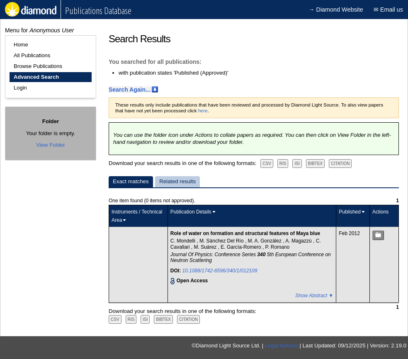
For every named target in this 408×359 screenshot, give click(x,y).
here (203, 110)
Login (20, 88)
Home (21, 44)
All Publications (32, 55)
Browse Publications (38, 66)
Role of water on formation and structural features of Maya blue (245, 233)
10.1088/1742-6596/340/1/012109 (219, 271)
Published (350, 212)
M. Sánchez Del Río (222, 241)
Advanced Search (36, 77)
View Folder (50, 145)
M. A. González (265, 241)
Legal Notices (281, 345)
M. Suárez (206, 247)
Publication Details (190, 212)
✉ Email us (388, 9)
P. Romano (277, 247)
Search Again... (130, 89)
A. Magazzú (299, 241)
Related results (177, 181)
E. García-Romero (241, 247)
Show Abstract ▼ (314, 295)
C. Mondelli (183, 241)
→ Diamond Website (335, 9)
